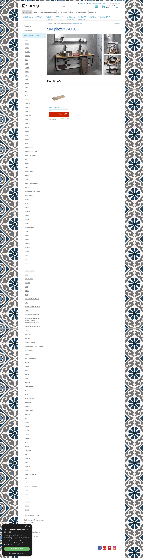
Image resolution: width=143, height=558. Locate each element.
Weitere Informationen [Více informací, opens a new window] (22, 545)
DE (115, 3)
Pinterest (109, 548)
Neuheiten (92, 12)
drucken (118, 23)
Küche (35, 12)
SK (113, 3)
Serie (55, 23)
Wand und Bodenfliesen (47, 12)
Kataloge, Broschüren (65, 12)
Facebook (100, 548)
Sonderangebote (81, 12)
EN (118, 3)
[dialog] (17, 540)
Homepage (82, 3)
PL (120, 3)
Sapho (89, 3)
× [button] (29, 526)
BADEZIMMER (27, 12)
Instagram (114, 548)
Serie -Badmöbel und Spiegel (64, 23)
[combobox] (26, 526)
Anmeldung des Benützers (100, 3)
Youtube (104, 548)
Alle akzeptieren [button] (17, 549)
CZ (110, 3)
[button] (17, 553)
